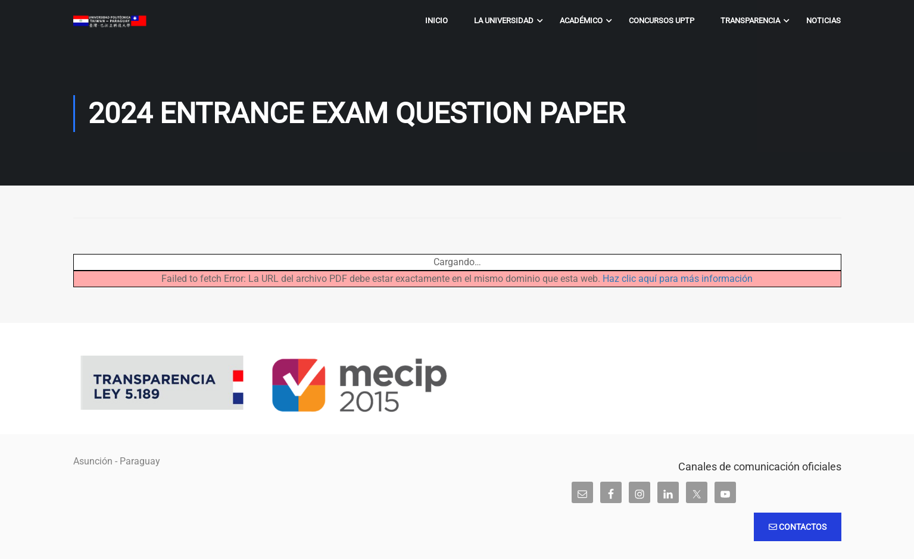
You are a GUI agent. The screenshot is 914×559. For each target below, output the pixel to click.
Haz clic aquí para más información (678, 278)
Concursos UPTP (661, 20)
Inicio (436, 20)
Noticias (823, 20)
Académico (581, 20)
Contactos (797, 527)
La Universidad (504, 20)
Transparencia (750, 20)
